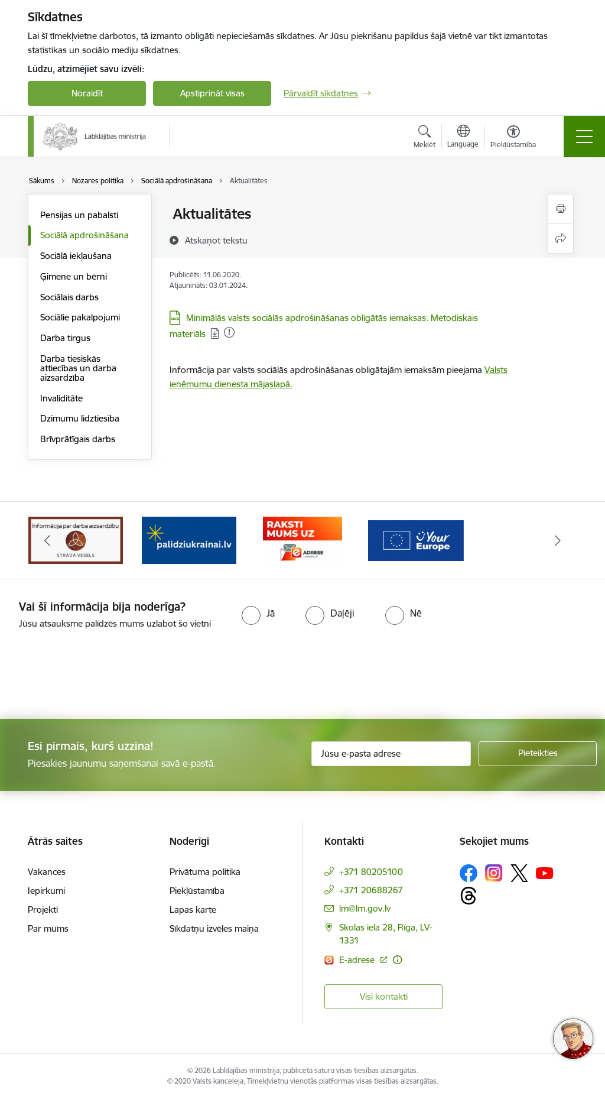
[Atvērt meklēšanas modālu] (424, 138)
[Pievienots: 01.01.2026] (229, 332)
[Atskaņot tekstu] (216, 240)
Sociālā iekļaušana (76, 255)
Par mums (48, 928)
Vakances (47, 871)
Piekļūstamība (197, 890)
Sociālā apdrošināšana (84, 235)
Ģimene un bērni (73, 276)
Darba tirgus (65, 337)
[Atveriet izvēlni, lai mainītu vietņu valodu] (462, 137)
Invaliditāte (61, 398)
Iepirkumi (46, 890)
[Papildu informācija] (397, 959)
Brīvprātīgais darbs (77, 439)
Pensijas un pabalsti (79, 215)
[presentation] (98, 675)
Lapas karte (193, 909)
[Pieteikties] (538, 753)
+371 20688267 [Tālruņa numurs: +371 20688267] (371, 890)
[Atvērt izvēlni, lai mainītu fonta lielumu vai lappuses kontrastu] (513, 138)
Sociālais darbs (69, 297)
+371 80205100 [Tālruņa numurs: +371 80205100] (371, 871)
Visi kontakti (384, 996)
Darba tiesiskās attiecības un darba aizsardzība (78, 368)
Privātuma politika (205, 871)
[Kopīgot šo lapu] (560, 238)
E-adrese (358, 959)
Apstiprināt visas (212, 93)
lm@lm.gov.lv (365, 908)
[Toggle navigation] (584, 136)
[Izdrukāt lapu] (560, 208)
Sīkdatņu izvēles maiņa (214, 928)
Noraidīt (87, 93)
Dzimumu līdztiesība (79, 418)
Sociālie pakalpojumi (80, 317)
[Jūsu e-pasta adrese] (391, 753)
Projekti (43, 909)
